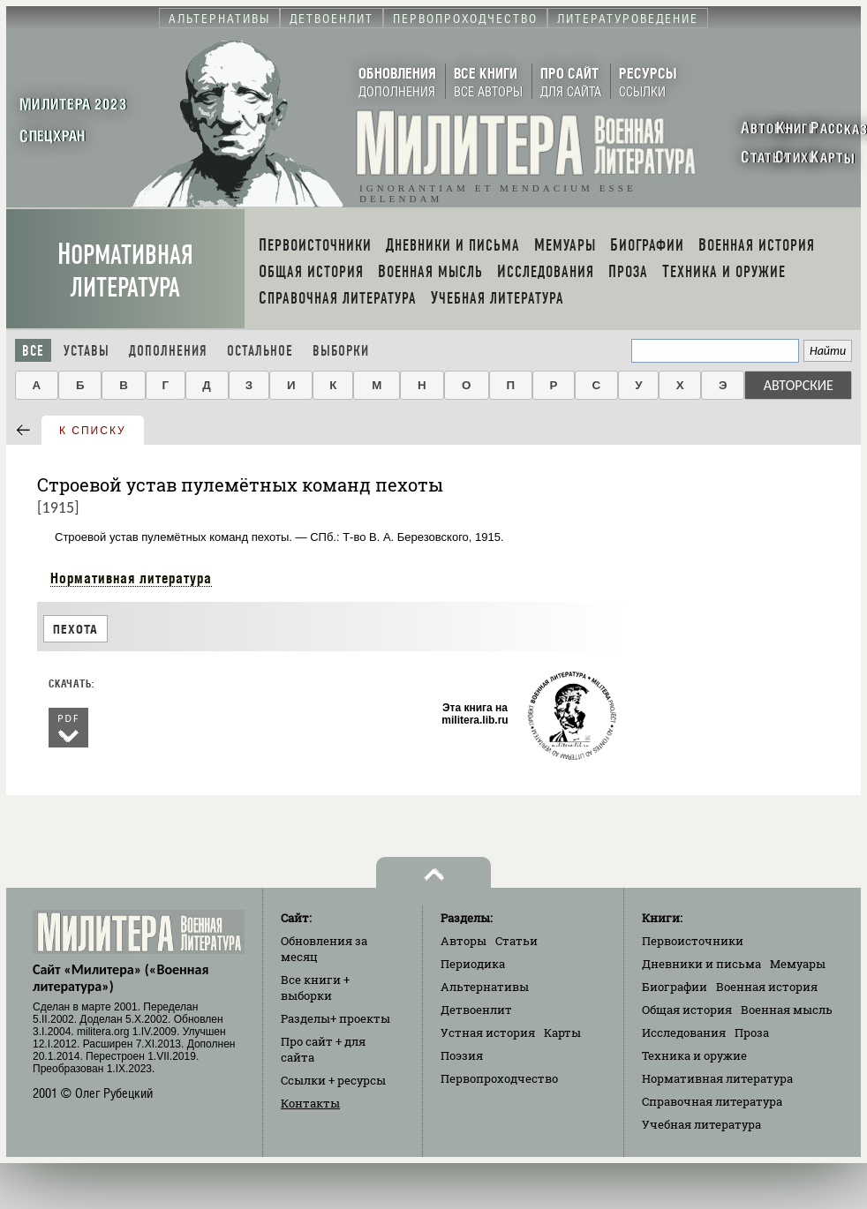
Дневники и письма (701, 964)
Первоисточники (692, 941)
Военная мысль (787, 1010)
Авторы (463, 941)
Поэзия (462, 1055)
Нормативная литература (125, 271)
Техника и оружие (694, 1055)
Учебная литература (701, 1124)
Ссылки (333, 1080)
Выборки (341, 351)
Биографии (674, 987)
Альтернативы (485, 987)
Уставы (86, 351)
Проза (752, 1032)
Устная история (488, 1032)
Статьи (516, 941)
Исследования (684, 1032)
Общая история (687, 1010)
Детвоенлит (476, 1010)
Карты (562, 1032)
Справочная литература (712, 1101)
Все (33, 351)
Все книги (315, 987)
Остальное (260, 351)
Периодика (473, 964)
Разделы (335, 1018)
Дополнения (168, 351)
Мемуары (798, 964)
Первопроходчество (499, 1078)
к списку (92, 430)
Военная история (767, 987)
